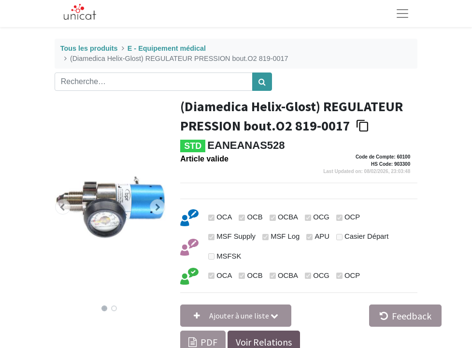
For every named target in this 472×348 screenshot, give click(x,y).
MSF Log (285, 236)
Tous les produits (89, 48)
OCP (352, 217)
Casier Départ (366, 236)
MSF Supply (236, 236)
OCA (224, 217)
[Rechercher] (262, 81)
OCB (255, 217)
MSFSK (228, 256)
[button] (63, 207)
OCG (321, 217)
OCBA (288, 217)
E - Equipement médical (167, 48)
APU (322, 236)
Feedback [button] (405, 316)
